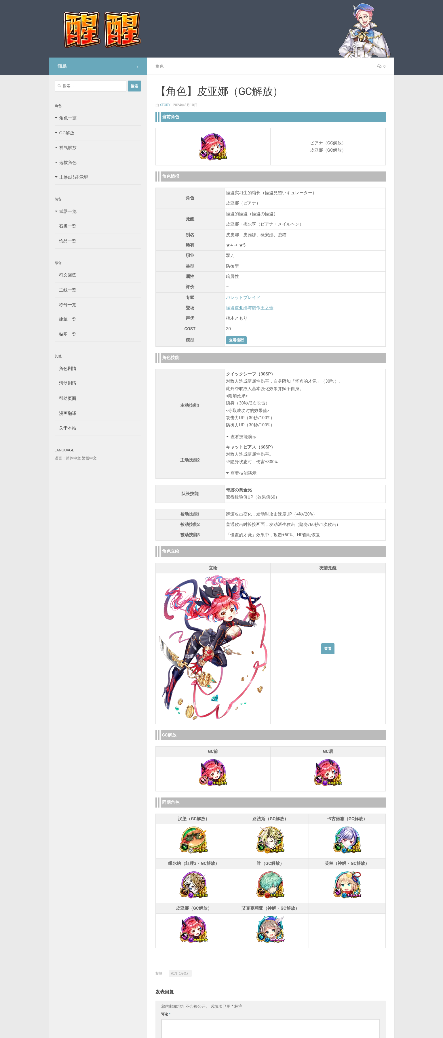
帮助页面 (65, 398)
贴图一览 (65, 334)
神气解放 (68, 147)
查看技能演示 (243, 436)
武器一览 (68, 211)
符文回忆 (65, 274)
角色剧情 (65, 368)
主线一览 (65, 289)
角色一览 (68, 117)
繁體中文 (89, 458)
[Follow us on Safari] (137, 66)
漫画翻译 (65, 413)
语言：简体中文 (68, 458)
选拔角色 (68, 162)
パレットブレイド (243, 297)
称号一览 (65, 304)
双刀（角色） (180, 973)
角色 (159, 66)
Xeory (165, 105)
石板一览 (65, 226)
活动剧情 (65, 383)
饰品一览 (65, 240)
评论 (166, 1014)
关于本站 (65, 427)
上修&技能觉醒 (73, 177)
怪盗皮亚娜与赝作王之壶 (249, 307)
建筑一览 (65, 319)
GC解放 (67, 132)
